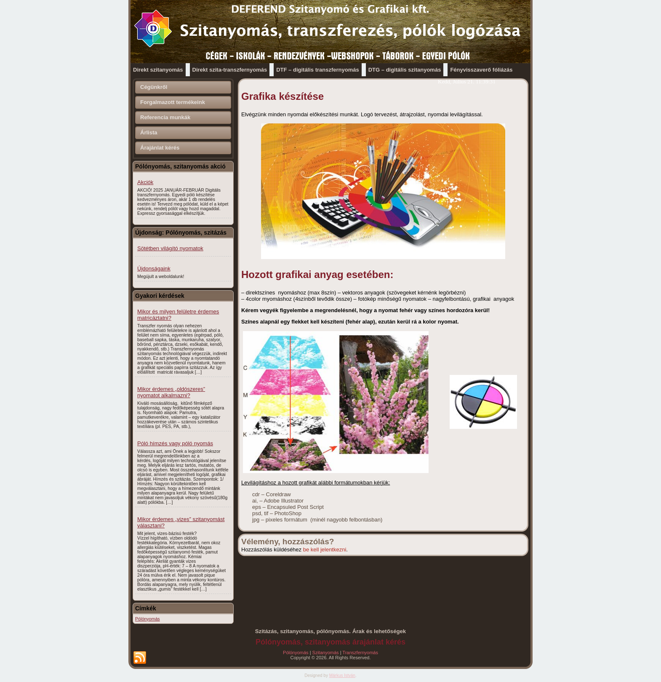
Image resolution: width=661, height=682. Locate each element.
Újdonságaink (154, 268)
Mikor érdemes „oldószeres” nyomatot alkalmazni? (171, 392)
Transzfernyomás (360, 652)
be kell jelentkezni (324, 549)
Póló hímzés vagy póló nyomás (175, 443)
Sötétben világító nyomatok (170, 248)
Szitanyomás (325, 652)
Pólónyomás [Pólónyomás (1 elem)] (147, 618)
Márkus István (342, 675)
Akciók (145, 182)
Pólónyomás (296, 652)
